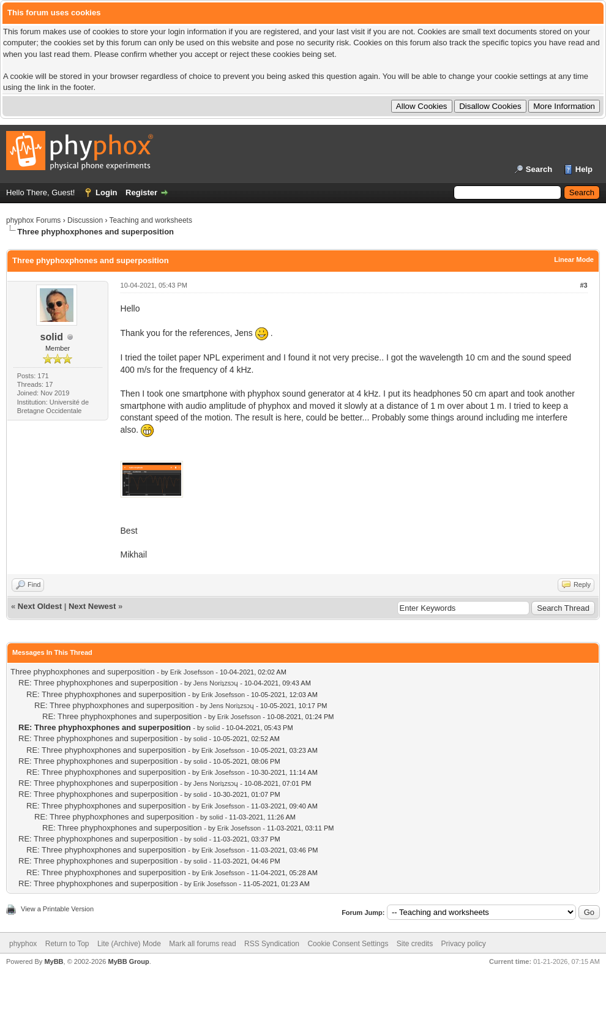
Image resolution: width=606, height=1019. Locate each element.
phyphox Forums (33, 220)
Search (539, 169)
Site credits (415, 943)
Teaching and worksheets (151, 220)
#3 (583, 285)
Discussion (85, 220)
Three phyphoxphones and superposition (82, 671)
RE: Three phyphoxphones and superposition (98, 682)
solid (51, 337)
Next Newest (92, 606)
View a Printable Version (57, 909)
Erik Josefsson (192, 672)
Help (584, 169)
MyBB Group (128, 961)
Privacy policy (463, 943)
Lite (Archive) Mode (129, 943)
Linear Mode (574, 259)
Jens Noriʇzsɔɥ (215, 683)
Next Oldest (40, 606)
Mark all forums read (202, 943)
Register (141, 192)
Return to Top (67, 943)
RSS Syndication (271, 943)
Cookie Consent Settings (347, 943)
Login (106, 192)
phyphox (23, 943)
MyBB (53, 961)
